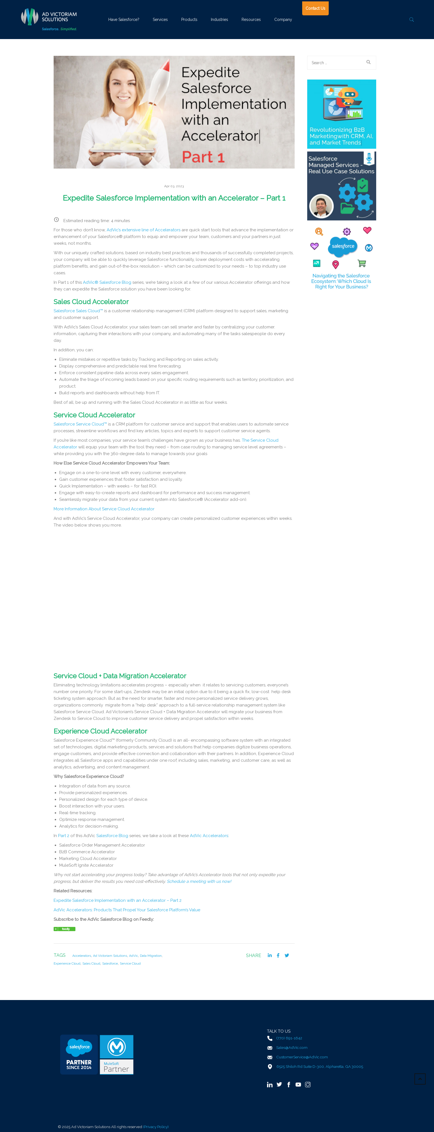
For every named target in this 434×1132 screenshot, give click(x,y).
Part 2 (64, 835)
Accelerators (81, 956)
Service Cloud (130, 963)
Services (160, 19)
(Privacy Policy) (156, 1126)
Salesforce (110, 963)
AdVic (133, 956)
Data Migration (151, 956)
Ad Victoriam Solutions (110, 956)
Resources (251, 19)
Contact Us (315, 8)
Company (283, 19)
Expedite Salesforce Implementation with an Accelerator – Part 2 (118, 900)
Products (189, 19)
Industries (219, 19)
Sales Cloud (91, 963)
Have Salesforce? (123, 19)
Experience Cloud (67, 963)
